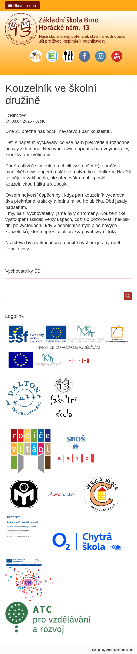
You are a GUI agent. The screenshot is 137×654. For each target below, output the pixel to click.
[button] (22, 5)
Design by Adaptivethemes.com (113, 650)
